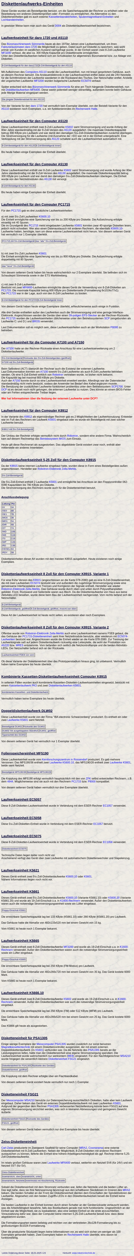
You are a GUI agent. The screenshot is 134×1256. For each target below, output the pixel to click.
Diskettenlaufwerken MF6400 (23, 89)
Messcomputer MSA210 (20, 1100)
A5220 (5, 645)
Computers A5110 (36, 72)
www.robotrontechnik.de (83, 1253)
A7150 (16, 380)
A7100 (10, 348)
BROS (36, 321)
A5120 (68, 130)
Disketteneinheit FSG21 (62, 1059)
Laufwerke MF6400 (58, 1162)
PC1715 (16, 210)
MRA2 (83, 1147)
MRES (19, 645)
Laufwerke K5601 (17, 720)
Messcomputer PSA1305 (51, 1044)
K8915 (14, 465)
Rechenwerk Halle (86, 108)
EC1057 (108, 805)
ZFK (88, 778)
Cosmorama (96, 1147)
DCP (4, 389)
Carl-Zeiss (7, 1147)
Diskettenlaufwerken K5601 (65, 685)
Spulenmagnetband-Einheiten (96, 16)
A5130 (62, 173)
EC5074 (86, 80)
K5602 (69, 127)
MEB (71, 1056)
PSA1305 (93, 1050)
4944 (10, 781)
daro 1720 (37, 105)
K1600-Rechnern (70, 900)
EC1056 (108, 842)
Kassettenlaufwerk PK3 (23, 685)
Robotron (57, 374)
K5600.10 (44, 216)
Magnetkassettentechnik (15, 1047)
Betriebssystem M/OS (53, 438)
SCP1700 (117, 386)
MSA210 (125, 1056)
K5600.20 (114, 897)
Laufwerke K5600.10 (62, 762)
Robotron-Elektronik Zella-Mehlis (57, 468)
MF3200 (6, 52)
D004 (58, 25)
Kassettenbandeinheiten (63, 16)
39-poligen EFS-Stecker (83, 315)
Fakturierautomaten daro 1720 (19, 47)
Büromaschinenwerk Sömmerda (26, 44)
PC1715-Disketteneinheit (37, 636)
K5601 (78, 225)
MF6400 (27, 287)
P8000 (114, 327)
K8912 (28, 416)
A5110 (5, 108)
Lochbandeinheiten (12, 19)
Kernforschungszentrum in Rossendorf (64, 759)
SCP (107, 318)
